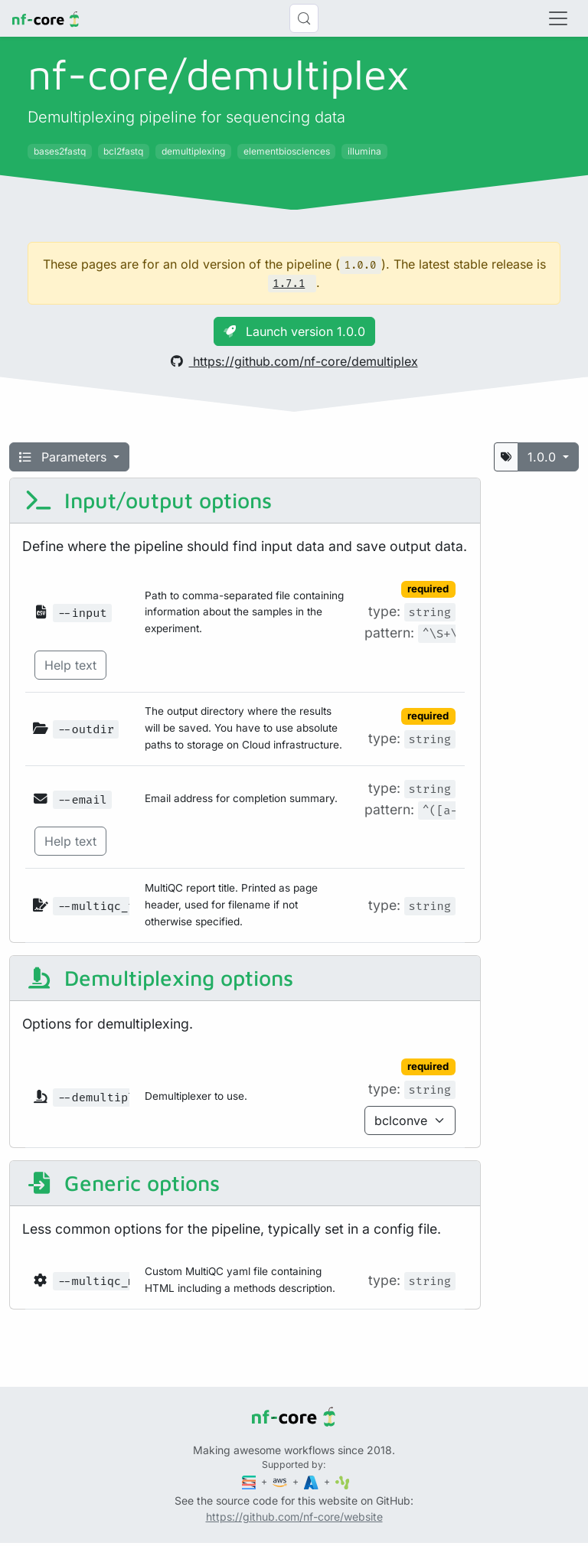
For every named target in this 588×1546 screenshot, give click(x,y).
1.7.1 (289, 283)
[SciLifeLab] (342, 1481)
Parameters (64, 457)
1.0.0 (544, 457)
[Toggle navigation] (558, 18)
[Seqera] (250, 1481)
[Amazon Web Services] (281, 1481)
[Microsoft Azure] (312, 1481)
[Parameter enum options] (410, 1120)
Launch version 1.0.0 (294, 331)
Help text (70, 665)
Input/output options (148, 500)
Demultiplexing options (159, 977)
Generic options (122, 1182)
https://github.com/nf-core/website (294, 1516)
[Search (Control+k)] (303, 18)
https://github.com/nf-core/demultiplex (294, 361)
